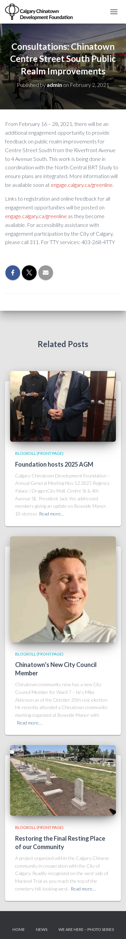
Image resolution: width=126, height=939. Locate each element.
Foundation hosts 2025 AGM (54, 464)
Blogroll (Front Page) (39, 453)
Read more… (51, 513)
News (41, 929)
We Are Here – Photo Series (86, 929)
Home (18, 929)
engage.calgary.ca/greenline (82, 184)
